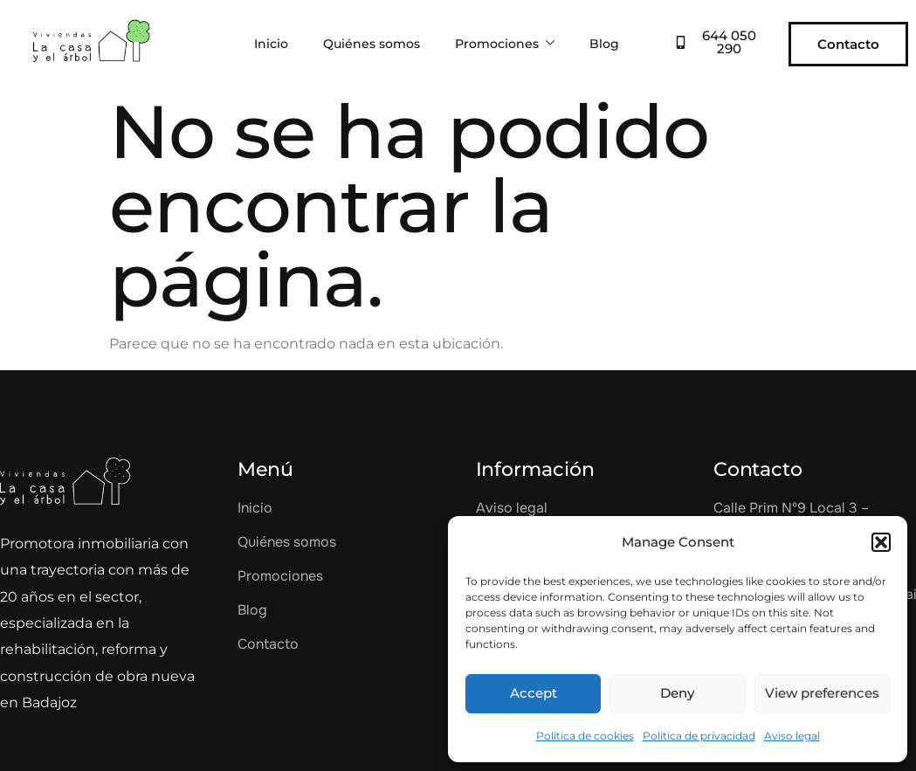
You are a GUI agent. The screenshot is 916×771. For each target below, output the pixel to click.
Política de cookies (585, 735)
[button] (881, 542)
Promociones (504, 43)
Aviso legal (792, 735)
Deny (677, 693)
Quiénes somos (371, 44)
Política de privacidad (699, 735)
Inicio (271, 44)
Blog (604, 44)
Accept (533, 693)
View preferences (822, 693)
